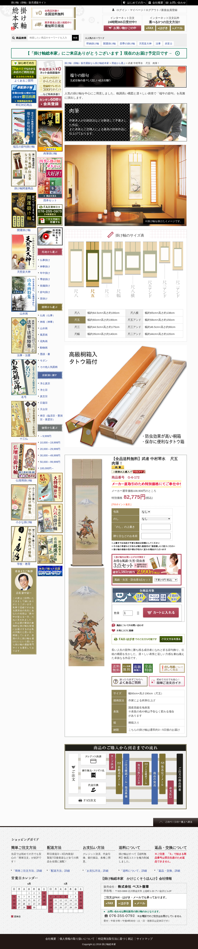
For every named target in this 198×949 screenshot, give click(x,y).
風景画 (44, 334)
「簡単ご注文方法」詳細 (27, 870)
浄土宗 (44, 389)
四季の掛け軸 (127, 43)
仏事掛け (45, 260)
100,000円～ (47, 468)
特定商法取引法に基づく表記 (115, 938)
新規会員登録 (169, 9)
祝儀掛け (45, 285)
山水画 (44, 328)
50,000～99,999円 (50, 461)
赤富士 (168, 43)
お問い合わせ (178, 2)
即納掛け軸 (92, 43)
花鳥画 (44, 341)
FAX (150, 28)
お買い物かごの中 (124, 28)
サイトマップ (144, 938)
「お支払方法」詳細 (96, 870)
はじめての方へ (136, 2)
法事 (158, 43)
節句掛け (45, 292)
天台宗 (44, 409)
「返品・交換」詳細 (168, 870)
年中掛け (45, 273)
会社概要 (157, 2)
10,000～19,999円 (50, 442)
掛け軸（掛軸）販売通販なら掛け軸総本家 (87, 63)
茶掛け (44, 298)
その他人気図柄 (49, 367)
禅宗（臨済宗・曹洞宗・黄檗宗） (51, 417)
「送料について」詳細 (133, 870)
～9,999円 (45, 436)
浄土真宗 (45, 383)
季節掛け (45, 279)
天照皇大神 (145, 43)
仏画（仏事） (47, 315)
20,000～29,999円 (50, 449)
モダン (44, 360)
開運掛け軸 (109, 43)
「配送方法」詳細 (59, 870)
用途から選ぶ (119, 63)
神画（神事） (47, 321)
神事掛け (45, 266)
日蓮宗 (44, 402)
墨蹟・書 (45, 354)
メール (178, 28)
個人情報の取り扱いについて (77, 938)
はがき (163, 28)
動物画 (44, 347)
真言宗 (44, 396)
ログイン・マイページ (129, 9)
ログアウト (152, 9)
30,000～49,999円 (50, 455)
